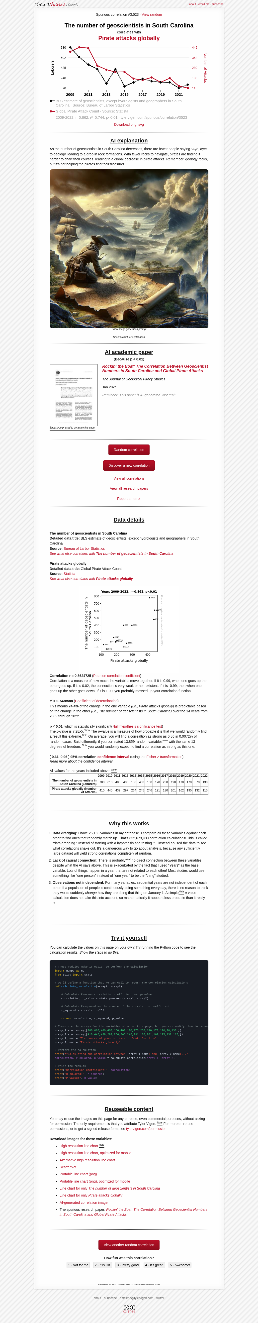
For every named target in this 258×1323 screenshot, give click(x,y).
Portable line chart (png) (78, 1174)
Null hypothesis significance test (137, 726)
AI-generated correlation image (83, 1203)
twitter (160, 1298)
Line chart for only (110, 1188)
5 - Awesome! (180, 1265)
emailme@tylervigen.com (137, 1298)
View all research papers (129, 488)
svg (141, 124)
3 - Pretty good (128, 1265)
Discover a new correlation (129, 465)
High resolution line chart (79, 1146)
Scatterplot (68, 1167)
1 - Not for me (78, 1265)
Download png (129, 122)
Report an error (129, 499)
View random (152, 14)
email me (204, 3)
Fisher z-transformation (164, 757)
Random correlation (129, 450)
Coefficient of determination (96, 701)
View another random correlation (129, 1245)
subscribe (217, 3)
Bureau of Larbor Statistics (84, 549)
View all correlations (128, 478)
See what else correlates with (111, 553)
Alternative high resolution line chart (87, 1160)
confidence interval (113, 757)
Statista (69, 574)
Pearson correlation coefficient (116, 676)
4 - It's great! (154, 1265)
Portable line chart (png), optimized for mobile (95, 1181)
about (192, 3)
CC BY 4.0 (129, 1309)
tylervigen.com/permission (146, 1129)
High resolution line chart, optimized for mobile (95, 1153)
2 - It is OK (102, 1265)
